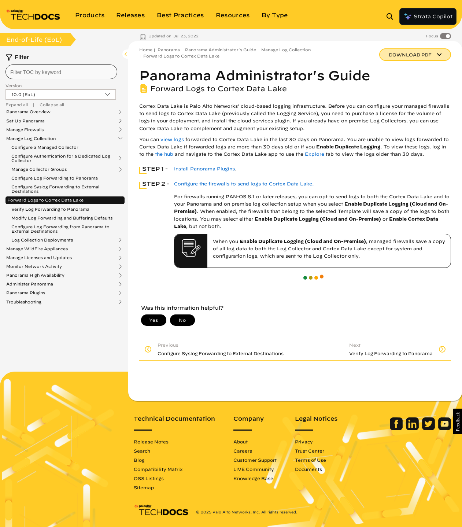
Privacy (304, 441)
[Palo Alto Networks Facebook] (397, 428)
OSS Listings (149, 478)
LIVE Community (253, 469)
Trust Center (309, 450)
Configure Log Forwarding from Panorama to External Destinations (60, 228)
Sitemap (144, 487)
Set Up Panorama (25, 121)
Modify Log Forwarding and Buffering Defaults (61, 217)
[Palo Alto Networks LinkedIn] (413, 428)
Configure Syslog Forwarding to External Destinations (55, 189)
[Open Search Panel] (392, 16)
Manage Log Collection (31, 138)
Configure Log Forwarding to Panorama (54, 178)
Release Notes (151, 441)
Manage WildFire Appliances (37, 249)
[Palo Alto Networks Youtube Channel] (444, 428)
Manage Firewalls (25, 130)
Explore (314, 154)
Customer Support (255, 459)
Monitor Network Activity (34, 266)
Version (13, 85)
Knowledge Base (253, 478)
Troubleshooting (23, 302)
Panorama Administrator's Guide (220, 49)
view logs (172, 139)
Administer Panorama (29, 284)
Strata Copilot (427, 16)
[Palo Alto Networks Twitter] (429, 428)
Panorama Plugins (25, 293)
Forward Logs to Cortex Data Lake (45, 200)
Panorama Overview (28, 112)
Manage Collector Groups (39, 169)
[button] (457, 421)
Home (145, 49)
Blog (139, 459)
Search (142, 450)
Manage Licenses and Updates (39, 257)
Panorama (169, 49)
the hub (164, 154)
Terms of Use (310, 459)
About (240, 441)
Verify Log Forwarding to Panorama (50, 209)
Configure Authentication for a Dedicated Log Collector (60, 158)
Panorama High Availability (35, 275)
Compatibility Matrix (158, 469)
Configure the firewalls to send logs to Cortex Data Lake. (244, 184)
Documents (308, 469)
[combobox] (61, 72)
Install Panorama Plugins (204, 169)
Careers (242, 450)
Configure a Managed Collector (44, 147)
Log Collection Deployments (42, 240)
